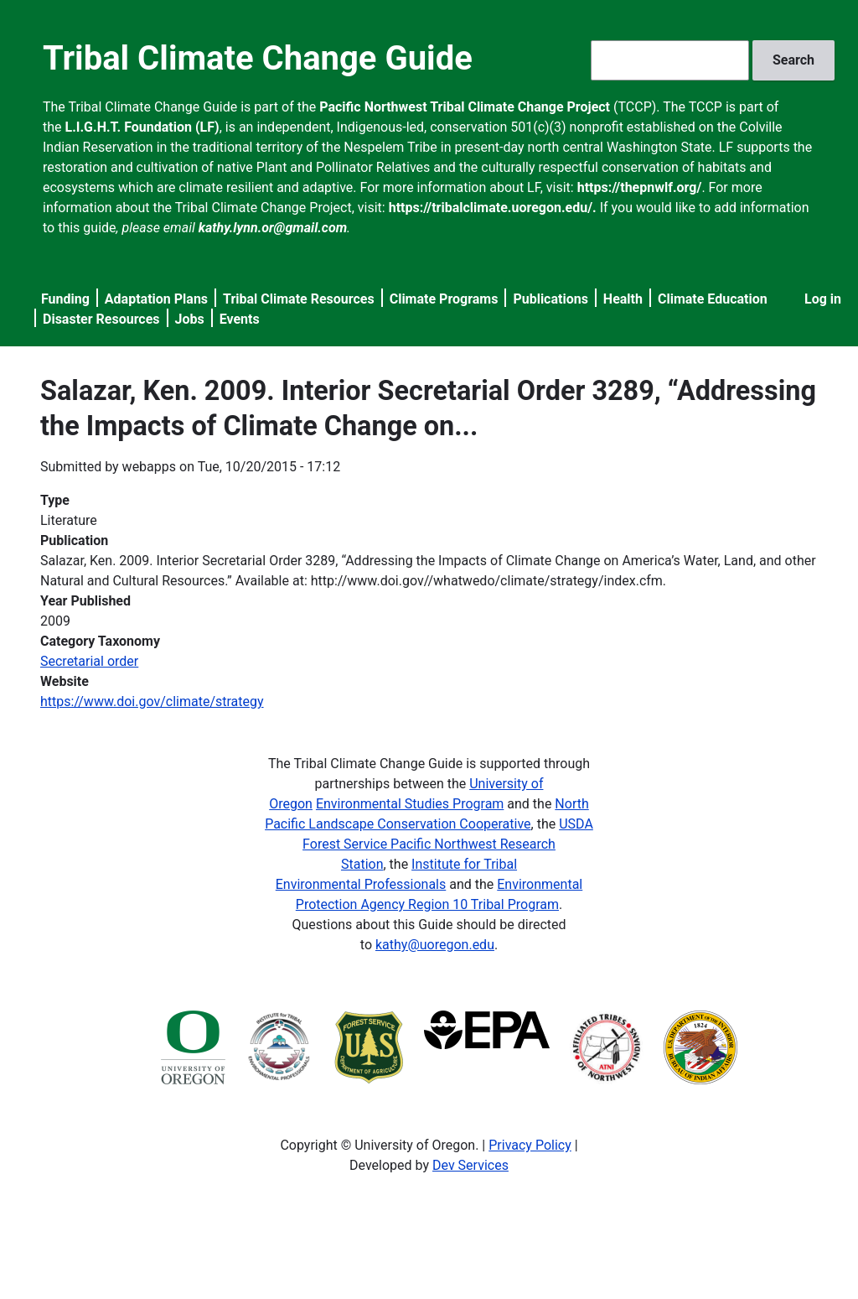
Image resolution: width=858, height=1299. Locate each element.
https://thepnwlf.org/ (639, 187)
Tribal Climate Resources (299, 299)
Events (240, 319)
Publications (550, 299)
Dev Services (470, 1165)
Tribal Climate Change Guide (258, 58)
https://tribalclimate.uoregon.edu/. (493, 208)
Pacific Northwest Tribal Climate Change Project (464, 107)
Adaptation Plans (156, 299)
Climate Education (713, 299)
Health (623, 299)
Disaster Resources (101, 319)
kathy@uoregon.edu (434, 945)
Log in (822, 299)
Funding (65, 299)
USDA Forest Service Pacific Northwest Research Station (447, 844)
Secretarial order (89, 661)
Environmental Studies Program (410, 804)
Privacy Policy (529, 1145)
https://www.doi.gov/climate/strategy (152, 701)
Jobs (189, 319)
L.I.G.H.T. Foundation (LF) (142, 127)
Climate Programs (444, 299)
